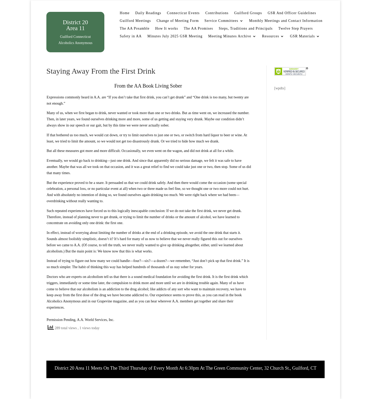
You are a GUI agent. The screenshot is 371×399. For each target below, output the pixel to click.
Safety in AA (131, 36)
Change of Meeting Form (178, 21)
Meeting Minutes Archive (229, 36)
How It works (166, 28)
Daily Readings (148, 13)
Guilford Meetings (135, 21)
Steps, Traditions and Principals (246, 28)
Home (125, 13)
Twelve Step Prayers (295, 28)
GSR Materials (302, 36)
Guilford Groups (248, 13)
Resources (270, 36)
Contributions (217, 13)
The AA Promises (198, 28)
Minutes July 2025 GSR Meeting (175, 36)
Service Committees (221, 21)
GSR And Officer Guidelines (292, 13)
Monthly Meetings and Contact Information (286, 21)
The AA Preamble (134, 28)
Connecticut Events (183, 13)
